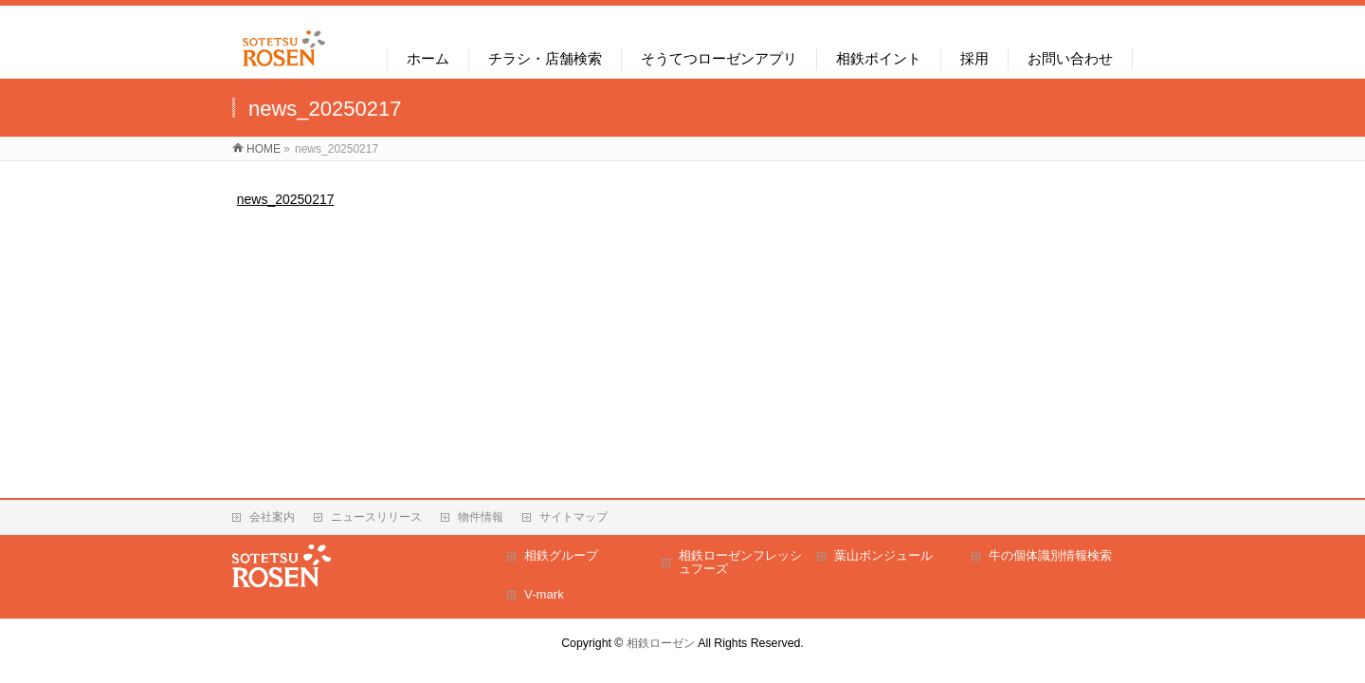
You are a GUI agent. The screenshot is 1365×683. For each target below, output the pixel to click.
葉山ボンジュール (883, 555)
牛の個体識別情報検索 (1050, 555)
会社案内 (272, 517)
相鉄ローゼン (661, 643)
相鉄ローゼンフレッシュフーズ (740, 562)
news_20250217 (286, 199)
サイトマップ (573, 517)
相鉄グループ (561, 555)
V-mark (544, 594)
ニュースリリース (376, 517)
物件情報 (480, 517)
